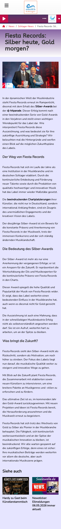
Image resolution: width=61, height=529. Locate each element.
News (12, 26)
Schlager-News (26, 26)
